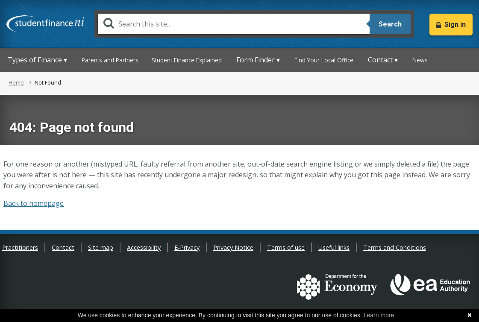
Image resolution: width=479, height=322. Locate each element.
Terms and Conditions (394, 247)
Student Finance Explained (187, 60)
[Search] (234, 24)
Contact (63, 247)
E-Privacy (187, 247)
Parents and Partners (110, 60)
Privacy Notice (233, 247)
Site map (100, 247)
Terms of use (286, 247)
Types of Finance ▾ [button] (37, 59)
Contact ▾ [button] (383, 59)
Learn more (379, 315)
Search (390, 24)
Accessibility (144, 247)
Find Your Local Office (323, 60)
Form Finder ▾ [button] (258, 59)
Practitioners (20, 247)
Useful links (334, 247)
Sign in (455, 24)
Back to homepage (33, 203)
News (420, 60)
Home (16, 82)
